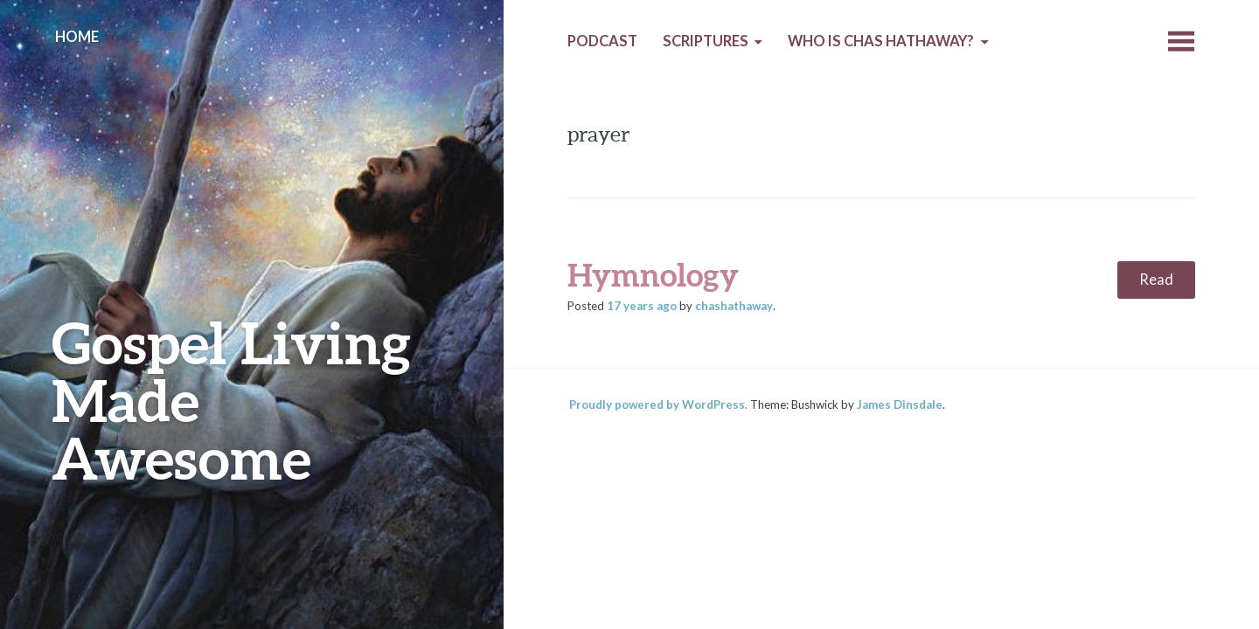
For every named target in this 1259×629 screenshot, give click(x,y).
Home (77, 36)
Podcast (602, 41)
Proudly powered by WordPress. (658, 404)
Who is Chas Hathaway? (881, 41)
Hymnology (653, 274)
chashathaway (734, 306)
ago (642, 306)
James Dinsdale (900, 404)
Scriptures (705, 41)
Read (1156, 279)
